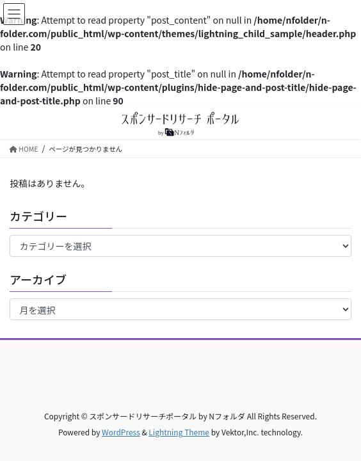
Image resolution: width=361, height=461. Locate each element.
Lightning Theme (178, 431)
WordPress (121, 431)
